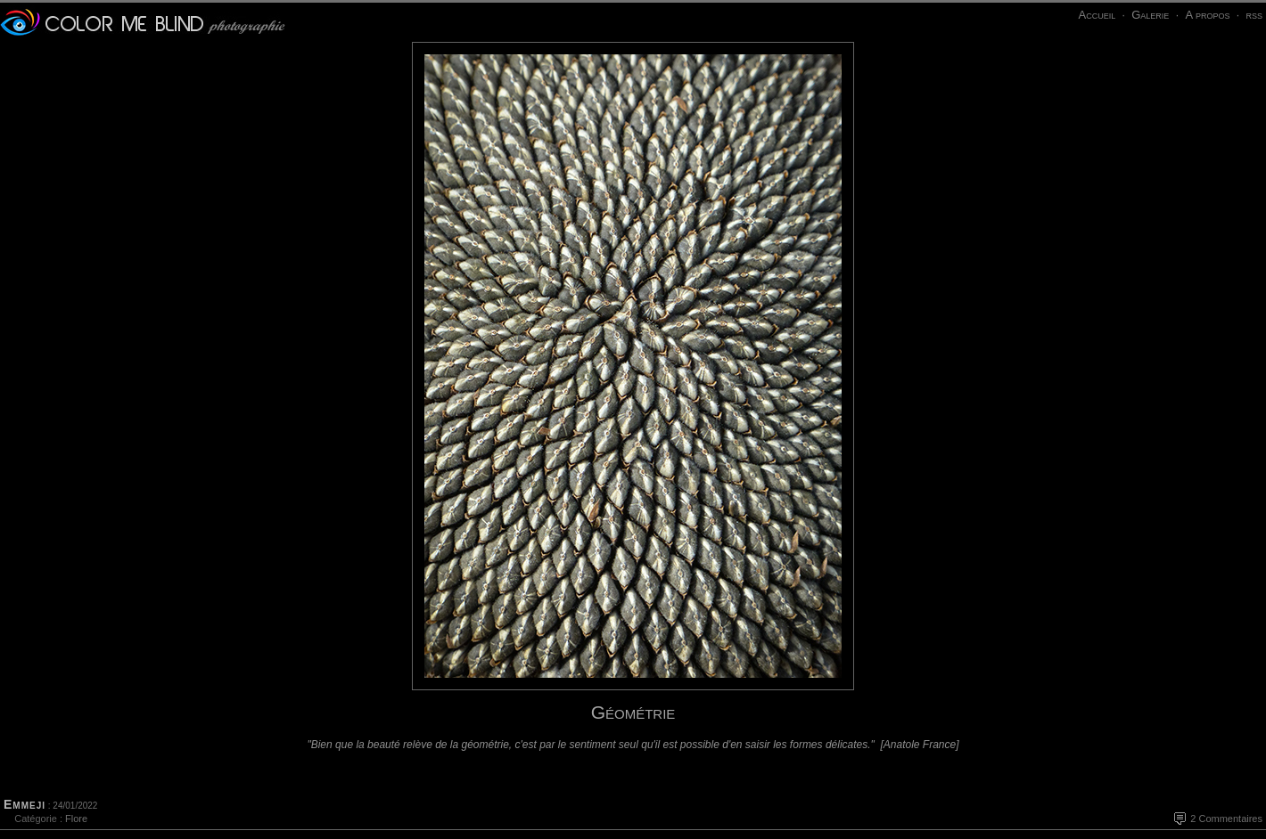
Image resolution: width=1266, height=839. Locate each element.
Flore (76, 818)
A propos (1207, 14)
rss (1253, 14)
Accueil (1096, 14)
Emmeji (24, 804)
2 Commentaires (1226, 818)
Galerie (1150, 14)
